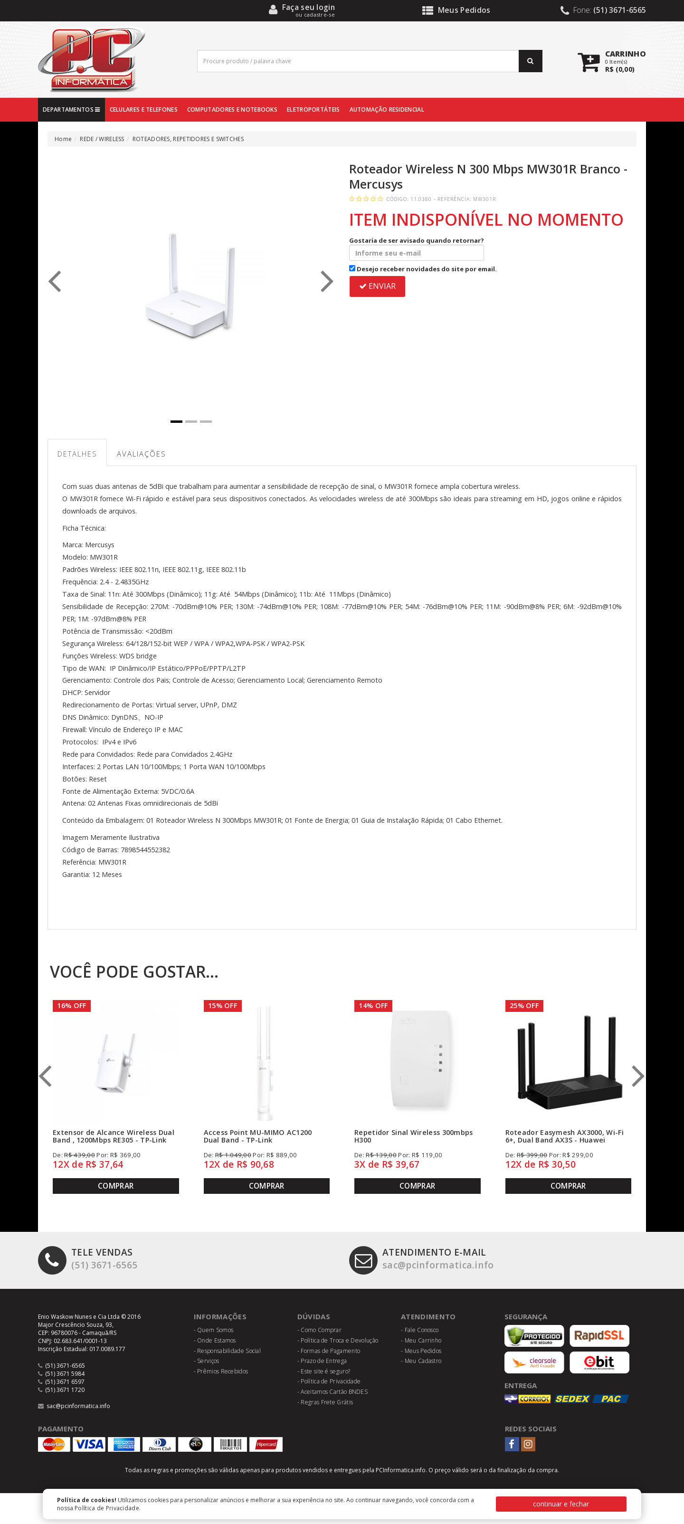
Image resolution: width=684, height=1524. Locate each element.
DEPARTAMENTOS (71, 109)
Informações (220, 1316)
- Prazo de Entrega (322, 1361)
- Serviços (206, 1361)
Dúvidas (313, 1316)
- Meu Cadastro (421, 1361)
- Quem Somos (214, 1330)
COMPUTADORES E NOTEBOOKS (232, 109)
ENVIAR (377, 286)
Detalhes (77, 453)
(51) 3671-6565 (87, 1259)
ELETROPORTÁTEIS (313, 109)
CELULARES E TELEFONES (144, 109)
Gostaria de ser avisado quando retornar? (416, 248)
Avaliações (142, 453)
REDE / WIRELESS (102, 139)
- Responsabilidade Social (227, 1351)
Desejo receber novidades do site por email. (423, 269)
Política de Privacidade (107, 1508)
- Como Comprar (319, 1330)
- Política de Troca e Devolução (337, 1340)
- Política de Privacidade (329, 1382)
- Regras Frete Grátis (325, 1402)
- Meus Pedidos (421, 1351)
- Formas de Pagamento (328, 1351)
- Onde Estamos (215, 1340)
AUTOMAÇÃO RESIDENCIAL (387, 109)
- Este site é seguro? (323, 1371)
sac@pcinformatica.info (421, 1259)
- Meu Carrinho (421, 1340)
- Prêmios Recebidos (221, 1371)
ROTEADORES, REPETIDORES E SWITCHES (188, 139)
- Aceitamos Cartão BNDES (332, 1392)
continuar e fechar (561, 1503)
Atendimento (428, 1316)
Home (63, 139)
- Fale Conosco (419, 1330)
